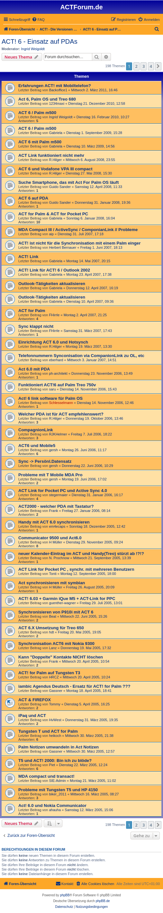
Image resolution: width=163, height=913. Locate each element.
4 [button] (151, 66)
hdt (51, 632)
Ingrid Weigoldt (33, 49)
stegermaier (58, 495)
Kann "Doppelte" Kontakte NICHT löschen (60, 657)
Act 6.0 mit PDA (34, 369)
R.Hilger (55, 160)
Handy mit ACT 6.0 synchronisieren (54, 522)
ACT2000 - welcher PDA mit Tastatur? (56, 506)
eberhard (56, 360)
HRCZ (54, 677)
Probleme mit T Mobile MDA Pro (50, 474)
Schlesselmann (61, 403)
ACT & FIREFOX (34, 699)
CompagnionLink (35, 429)
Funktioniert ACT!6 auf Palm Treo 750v (57, 384)
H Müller (55, 542)
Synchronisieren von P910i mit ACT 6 (55, 612)
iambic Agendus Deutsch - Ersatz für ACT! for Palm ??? (74, 686)
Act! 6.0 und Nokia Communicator (52, 805)
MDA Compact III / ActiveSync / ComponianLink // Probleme (78, 229)
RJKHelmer (58, 434)
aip (51, 234)
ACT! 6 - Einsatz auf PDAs (39, 41)
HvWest (55, 720)
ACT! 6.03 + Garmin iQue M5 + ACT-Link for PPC (66, 598)
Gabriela (55, 133)
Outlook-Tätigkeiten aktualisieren (51, 283)
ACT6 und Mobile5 (36, 445)
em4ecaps (57, 526)
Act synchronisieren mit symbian (51, 582)
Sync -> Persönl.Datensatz (44, 461)
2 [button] (136, 66)
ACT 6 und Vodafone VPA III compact (55, 168)
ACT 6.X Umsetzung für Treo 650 (51, 627)
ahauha (55, 810)
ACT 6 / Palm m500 (37, 112)
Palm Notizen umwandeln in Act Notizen (58, 747)
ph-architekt (58, 373)
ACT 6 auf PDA (33, 198)
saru (52, 389)
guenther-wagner (62, 603)
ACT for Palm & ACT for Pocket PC (53, 213)
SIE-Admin (57, 781)
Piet (52, 765)
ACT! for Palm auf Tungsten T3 (49, 672)
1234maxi (56, 103)
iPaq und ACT (32, 715)
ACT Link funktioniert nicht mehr (51, 155)
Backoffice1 (58, 90)
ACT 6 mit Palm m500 (39, 141)
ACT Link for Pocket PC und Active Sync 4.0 (62, 490)
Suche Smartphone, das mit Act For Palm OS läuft (68, 182)
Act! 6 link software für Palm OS (50, 398)
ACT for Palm (31, 310)
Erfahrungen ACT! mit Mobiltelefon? (54, 85)
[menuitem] (38, 19)
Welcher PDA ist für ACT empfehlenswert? (61, 414)
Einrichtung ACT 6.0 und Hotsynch (53, 342)
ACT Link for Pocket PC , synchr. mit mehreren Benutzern (76, 569)
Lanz (53, 648)
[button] (158, 66)
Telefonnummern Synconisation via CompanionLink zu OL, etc (81, 355)
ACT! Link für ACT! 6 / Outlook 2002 (54, 270)
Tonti (52, 574)
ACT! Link (28, 256)
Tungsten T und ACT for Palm (48, 731)
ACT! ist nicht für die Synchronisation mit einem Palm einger (79, 243)
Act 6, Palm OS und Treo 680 (47, 99)
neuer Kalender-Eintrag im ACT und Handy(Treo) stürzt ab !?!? (81, 553)
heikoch (55, 736)
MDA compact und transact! (46, 776)
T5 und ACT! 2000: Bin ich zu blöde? (55, 760)
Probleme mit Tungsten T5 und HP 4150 (58, 789)
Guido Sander (60, 187)
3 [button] (143, 66)
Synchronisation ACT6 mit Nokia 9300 (56, 643)
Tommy (54, 704)
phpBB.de (103, 901)
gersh (53, 450)
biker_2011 (57, 794)
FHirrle (54, 315)
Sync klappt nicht (35, 326)
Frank (53, 511)
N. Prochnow (59, 558)
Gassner (55, 691)
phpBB (65, 895)
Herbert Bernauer (62, 247)
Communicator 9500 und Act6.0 (50, 537)
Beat (52, 616)
